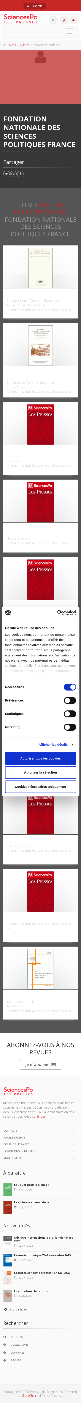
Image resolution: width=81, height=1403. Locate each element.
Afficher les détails (53, 744)
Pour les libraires (16, 1144)
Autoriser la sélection (40, 772)
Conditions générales (19, 1151)
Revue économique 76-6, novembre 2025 (42, 1255)
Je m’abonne (40, 1064)
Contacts (10, 1130)
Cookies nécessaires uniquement (40, 786)
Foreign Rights (14, 1137)
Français (34, 6)
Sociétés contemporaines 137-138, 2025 (42, 1273)
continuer (38, 1116)
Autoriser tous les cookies (40, 758)
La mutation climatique (31, 1291)
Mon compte (12, 1158)
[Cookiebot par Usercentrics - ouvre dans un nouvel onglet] (57, 612)
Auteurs (24, 45)
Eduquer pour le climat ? (31, 1185)
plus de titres (15, 1309)
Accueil (12, 45)
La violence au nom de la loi (33, 1202)
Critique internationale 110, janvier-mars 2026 (43, 1239)
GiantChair (29, 1396)
